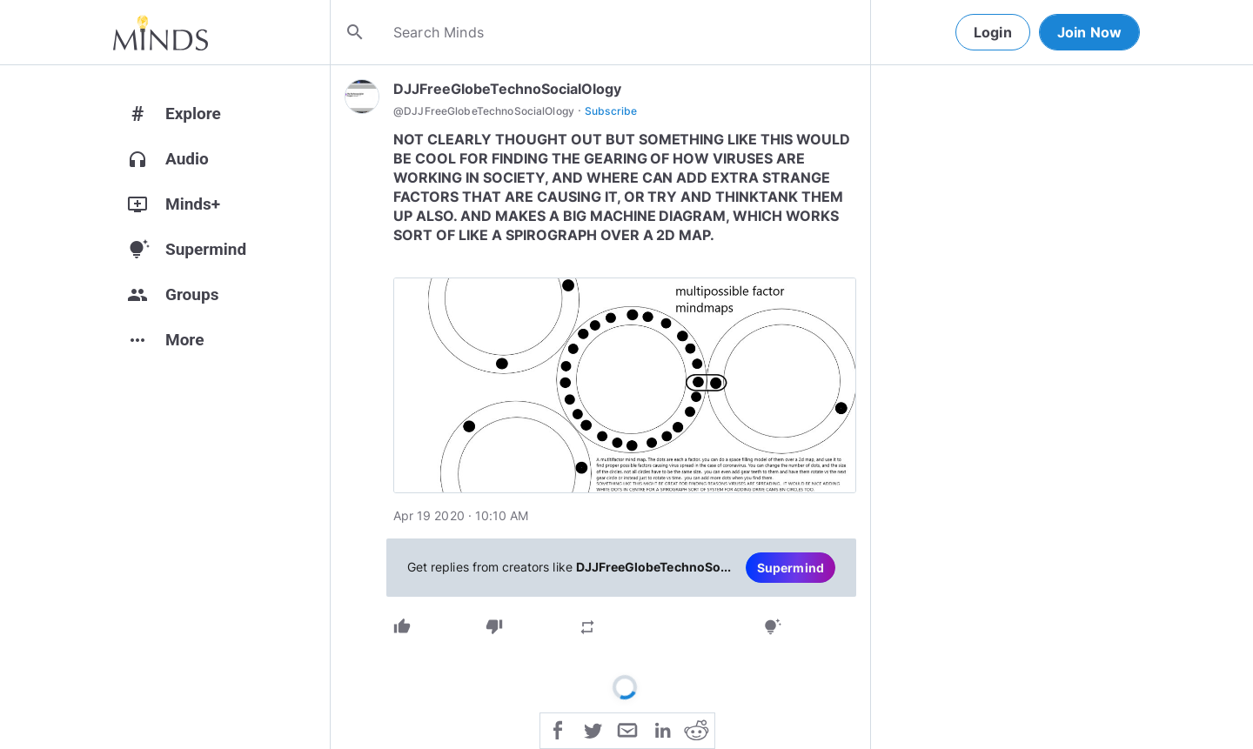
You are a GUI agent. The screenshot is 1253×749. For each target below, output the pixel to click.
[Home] (160, 32)
